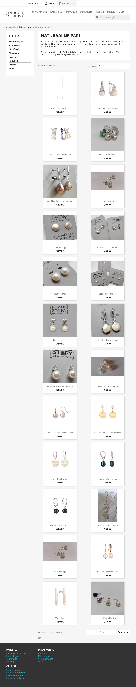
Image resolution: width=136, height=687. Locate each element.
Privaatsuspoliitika (15, 678)
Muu (121, 11)
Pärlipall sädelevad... (60, 479)
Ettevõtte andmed (15, 675)
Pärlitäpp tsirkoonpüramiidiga (60, 386)
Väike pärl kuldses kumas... (108, 572)
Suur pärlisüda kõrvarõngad (108, 247)
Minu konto (44, 656)
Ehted (14, 35)
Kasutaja (42, 653)
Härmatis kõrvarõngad (108, 525)
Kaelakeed (56, 11)
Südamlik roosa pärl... (60, 340)
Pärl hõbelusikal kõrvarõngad (60, 432)
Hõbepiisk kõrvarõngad (60, 525)
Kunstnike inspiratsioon (18, 653)
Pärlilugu (10, 661)
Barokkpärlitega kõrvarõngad (60, 201)
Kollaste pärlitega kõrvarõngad (107, 432)
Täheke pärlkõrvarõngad (60, 155)
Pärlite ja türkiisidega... (108, 155)
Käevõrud (71, 11)
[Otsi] (112, 17)
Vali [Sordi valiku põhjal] (113, 66)
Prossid (99, 11)
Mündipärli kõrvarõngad (108, 340)
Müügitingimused (15, 670)
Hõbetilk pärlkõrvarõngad (108, 479)
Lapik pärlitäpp (60, 247)
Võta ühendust (45, 658)
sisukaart (42, 661)
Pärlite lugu (12, 656)
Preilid (111, 11)
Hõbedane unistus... (60, 108)
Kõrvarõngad (39, 11)
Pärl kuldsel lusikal (107, 618)
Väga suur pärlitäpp (60, 294)
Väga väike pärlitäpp (108, 294)
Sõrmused (86, 11)
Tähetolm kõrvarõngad (108, 108)
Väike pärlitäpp (107, 201)
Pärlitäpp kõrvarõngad (108, 386)
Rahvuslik (14, 60)
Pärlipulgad (60, 618)
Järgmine (123, 632)
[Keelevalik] (33, 3)
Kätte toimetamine (15, 672)
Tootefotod (11, 658)
